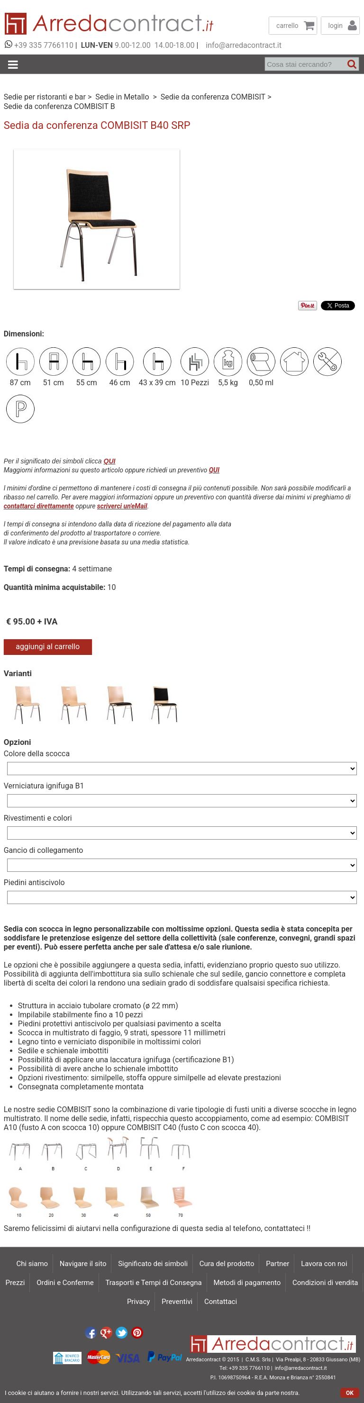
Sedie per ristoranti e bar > (49, 96)
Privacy (138, 1301)
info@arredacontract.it (242, 45)
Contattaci (220, 1301)
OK (350, 1393)
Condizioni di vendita (325, 1282)
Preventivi (177, 1301)
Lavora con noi (324, 1263)
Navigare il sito (83, 1263)
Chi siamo (32, 1263)
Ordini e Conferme (64, 1282)
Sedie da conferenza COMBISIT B (59, 106)
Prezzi (15, 1282)
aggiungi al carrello (48, 646)
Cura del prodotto (227, 1263)
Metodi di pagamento (247, 1282)
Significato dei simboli (153, 1263)
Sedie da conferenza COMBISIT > (217, 96)
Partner (277, 1263)
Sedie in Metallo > (127, 96)
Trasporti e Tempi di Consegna (153, 1282)
